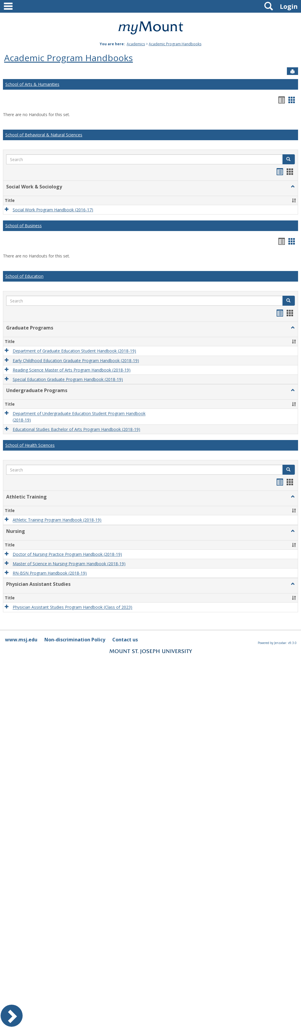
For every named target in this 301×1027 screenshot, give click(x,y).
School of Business (23, 225)
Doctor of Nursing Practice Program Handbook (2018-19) (67, 554)
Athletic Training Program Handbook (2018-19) (57, 520)
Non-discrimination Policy (74, 639)
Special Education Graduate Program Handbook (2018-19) (68, 379)
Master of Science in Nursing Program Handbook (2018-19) (69, 563)
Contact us (125, 639)
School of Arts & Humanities (32, 84)
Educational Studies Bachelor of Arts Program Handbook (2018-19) (76, 429)
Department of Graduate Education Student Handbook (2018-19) (74, 351)
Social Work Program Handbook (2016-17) (53, 210)
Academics (136, 43)
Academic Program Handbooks (175, 43)
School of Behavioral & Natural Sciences (43, 135)
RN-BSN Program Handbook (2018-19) (50, 573)
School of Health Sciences (30, 445)
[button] (288, 159)
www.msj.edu (21, 639)
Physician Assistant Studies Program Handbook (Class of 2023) (72, 607)
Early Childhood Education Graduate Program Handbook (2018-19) (76, 360)
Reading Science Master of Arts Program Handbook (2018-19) (72, 370)
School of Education (24, 276)
